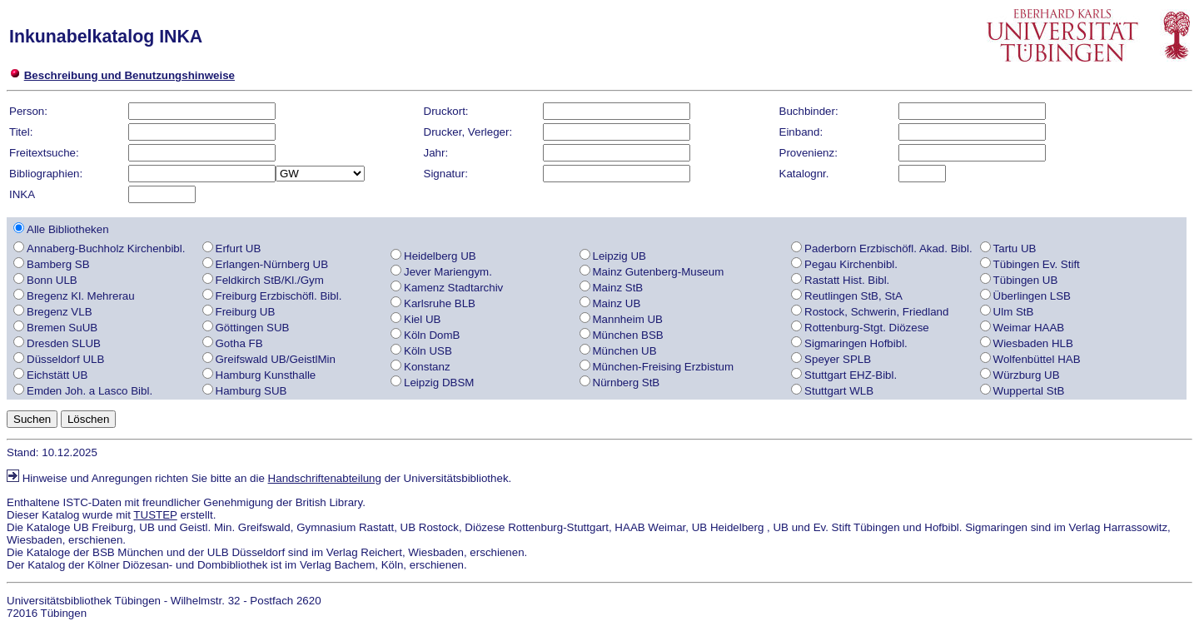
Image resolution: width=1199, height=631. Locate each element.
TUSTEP (155, 515)
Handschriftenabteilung (324, 478)
